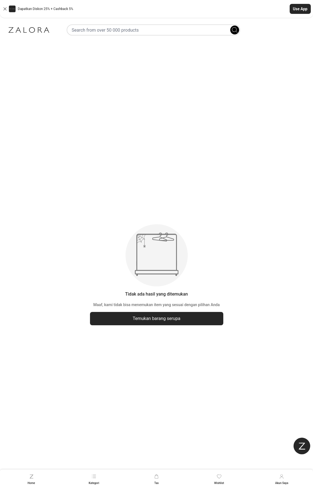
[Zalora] (28, 30)
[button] (156, 9)
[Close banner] (5, 9)
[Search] (234, 30)
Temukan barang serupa (157, 318)
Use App (300, 9)
